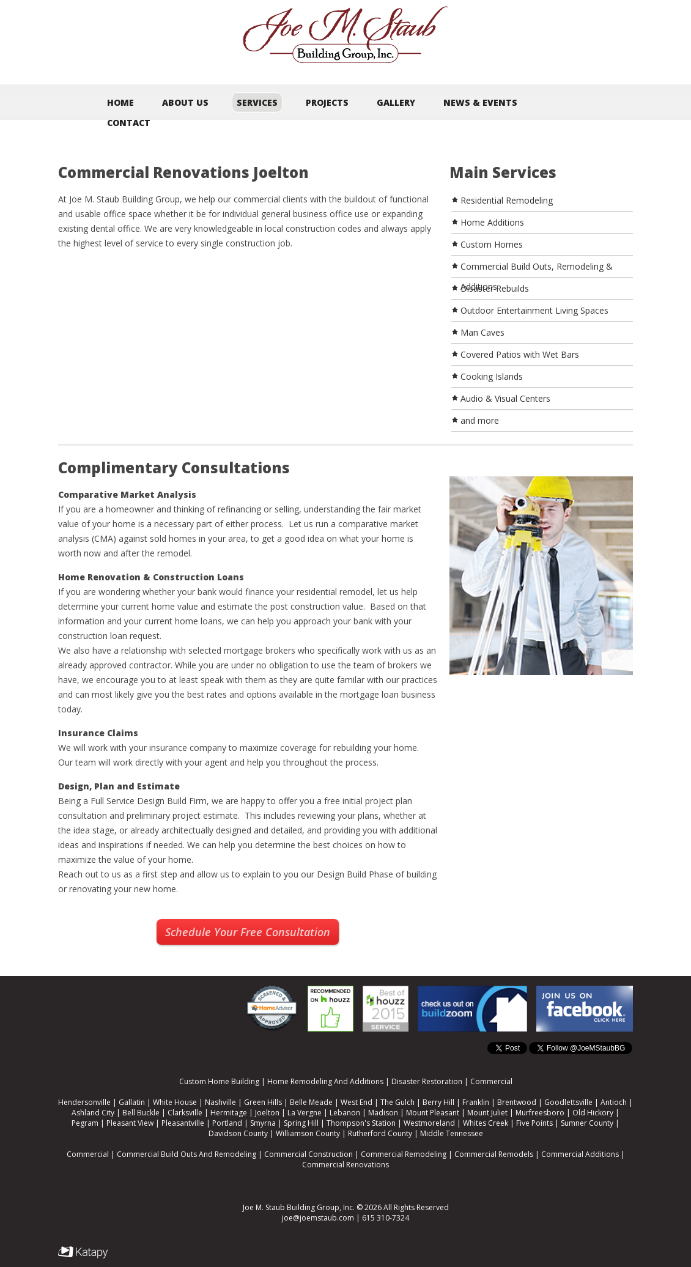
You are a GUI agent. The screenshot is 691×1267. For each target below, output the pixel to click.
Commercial (491, 1081)
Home (120, 102)
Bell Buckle (141, 1112)
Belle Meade (311, 1102)
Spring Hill (301, 1123)
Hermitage (228, 1112)
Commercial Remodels (493, 1154)
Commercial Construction (308, 1154)
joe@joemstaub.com (318, 1218)
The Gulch (397, 1102)
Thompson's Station (361, 1123)
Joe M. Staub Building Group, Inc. (299, 1207)
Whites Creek (485, 1123)
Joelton (267, 1112)
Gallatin (132, 1102)
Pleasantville (182, 1123)
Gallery (396, 102)
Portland (227, 1123)
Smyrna (263, 1123)
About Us (185, 102)
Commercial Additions (580, 1154)
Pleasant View (129, 1123)
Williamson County (308, 1133)
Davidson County (238, 1133)
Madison (383, 1112)
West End (356, 1102)
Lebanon (345, 1112)
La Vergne (304, 1112)
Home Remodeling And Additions (325, 1081)
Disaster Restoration (426, 1081)
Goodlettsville (568, 1102)
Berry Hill (438, 1102)
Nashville (220, 1102)
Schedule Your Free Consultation (247, 932)
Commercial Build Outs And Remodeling (186, 1154)
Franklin (475, 1102)
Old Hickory (592, 1112)
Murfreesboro (539, 1112)
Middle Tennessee (451, 1133)
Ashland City (93, 1112)
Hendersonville (84, 1102)
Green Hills (263, 1102)
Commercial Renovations (345, 1164)
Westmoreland (429, 1123)
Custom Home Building (219, 1081)
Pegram (85, 1123)
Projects (327, 102)
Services (257, 102)
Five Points (534, 1123)
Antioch (613, 1102)
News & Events (480, 102)
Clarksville (185, 1112)
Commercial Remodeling (403, 1154)
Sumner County (587, 1123)
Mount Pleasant (432, 1112)
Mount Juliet (487, 1112)
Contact (128, 122)
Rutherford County (380, 1133)
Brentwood (516, 1102)
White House (175, 1102)
